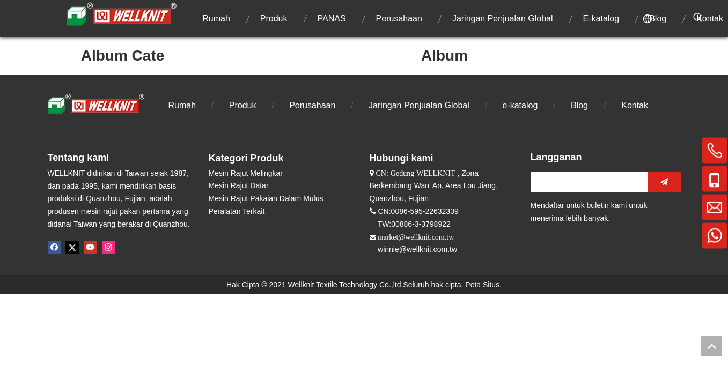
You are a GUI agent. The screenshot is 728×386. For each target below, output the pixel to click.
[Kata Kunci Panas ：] (698, 17)
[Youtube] (90, 247)
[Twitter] (72, 247)
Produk (242, 105)
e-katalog (520, 105)
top (711, 346)
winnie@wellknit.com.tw (417, 249)
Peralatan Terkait (237, 211)
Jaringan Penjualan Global (419, 105)
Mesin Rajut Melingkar (246, 173)
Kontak (634, 105)
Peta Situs (482, 284)
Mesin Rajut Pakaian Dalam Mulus (266, 198)
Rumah (182, 105)
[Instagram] (108, 247)
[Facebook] (54, 247)
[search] (586, 182)
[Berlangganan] (664, 182)
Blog (580, 105)
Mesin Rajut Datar (239, 185)
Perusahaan (312, 105)
